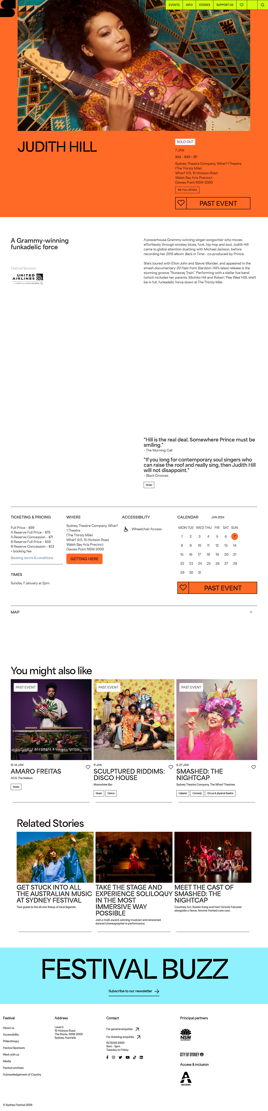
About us (8, 1027)
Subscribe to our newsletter (134, 991)
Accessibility (11, 1034)
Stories (204, 4)
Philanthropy (11, 1041)
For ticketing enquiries (124, 1037)
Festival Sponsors (14, 1047)
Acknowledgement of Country (22, 1074)
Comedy (196, 793)
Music (149, 485)
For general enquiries (123, 1029)
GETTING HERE (84, 559)
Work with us (11, 1054)
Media (7, 1061)
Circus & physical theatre (220, 793)
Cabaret (183, 793)
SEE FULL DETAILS (187, 189)
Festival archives (13, 1067)
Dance (110, 793)
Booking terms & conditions (32, 558)
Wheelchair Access (142, 529)
